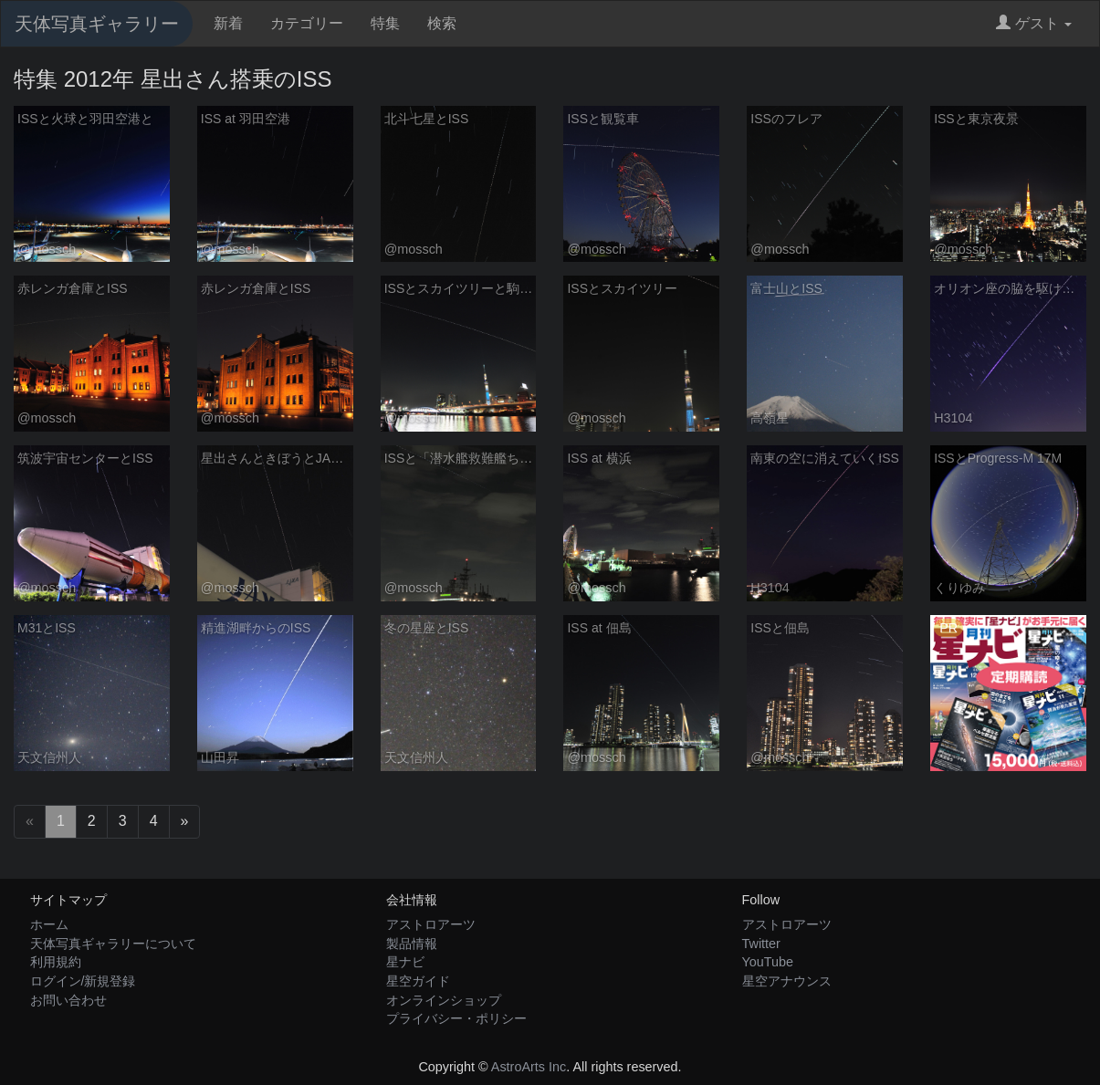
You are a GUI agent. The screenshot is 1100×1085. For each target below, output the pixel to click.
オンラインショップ (443, 1000)
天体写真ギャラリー (97, 24)
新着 (228, 23)
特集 (385, 23)
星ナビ (405, 962)
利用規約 (55, 962)
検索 (441, 23)
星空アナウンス (787, 981)
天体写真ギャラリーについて (113, 943)
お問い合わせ (68, 1000)
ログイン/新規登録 (83, 981)
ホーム (49, 924)
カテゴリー (306, 23)
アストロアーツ (431, 924)
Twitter (761, 943)
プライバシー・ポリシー (456, 1018)
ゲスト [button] (1034, 23)
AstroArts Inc (528, 1066)
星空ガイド (418, 981)
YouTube (768, 962)
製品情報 (411, 943)
